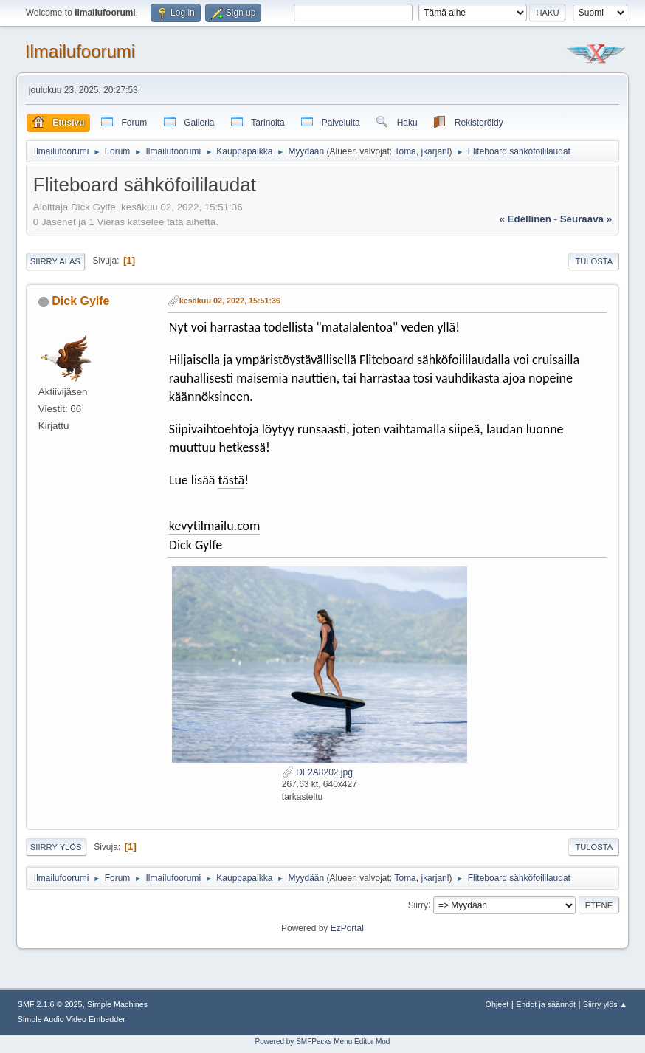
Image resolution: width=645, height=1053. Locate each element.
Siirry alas (55, 261)
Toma (404, 151)
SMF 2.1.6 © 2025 (50, 1004)
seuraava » (586, 218)
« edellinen (525, 218)
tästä (231, 480)
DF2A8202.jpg (317, 772)
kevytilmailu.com (215, 526)
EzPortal (347, 928)
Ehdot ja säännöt (546, 1004)
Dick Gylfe (80, 301)
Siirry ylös (56, 847)
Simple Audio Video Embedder (71, 1019)
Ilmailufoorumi (80, 51)
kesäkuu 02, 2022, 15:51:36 (229, 300)
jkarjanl (435, 151)
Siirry (418, 904)
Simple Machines (117, 1004)
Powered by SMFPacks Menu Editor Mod (322, 1041)
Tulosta (594, 261)
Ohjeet (497, 1004)
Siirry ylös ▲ (605, 1004)
